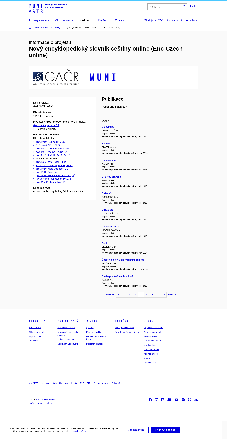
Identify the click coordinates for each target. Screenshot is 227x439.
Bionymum (108, 127)
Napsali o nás (35, 336)
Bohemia (107, 143)
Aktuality (37, 321)
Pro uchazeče (68, 321)
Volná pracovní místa (124, 327)
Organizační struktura (153, 327)
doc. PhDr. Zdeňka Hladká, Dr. (51, 152)
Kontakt (147, 358)
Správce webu (35, 403)
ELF (82, 383)
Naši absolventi (150, 336)
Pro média (33, 341)
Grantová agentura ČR (46, 125)
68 (163, 294)
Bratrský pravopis (111, 177)
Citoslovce (108, 210)
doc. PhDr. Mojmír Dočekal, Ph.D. (53, 148)
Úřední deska (150, 363)
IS (94, 383)
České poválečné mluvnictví (117, 276)
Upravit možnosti (81, 432)
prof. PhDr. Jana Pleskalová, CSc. (55, 175)
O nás (148, 321)
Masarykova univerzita (46, 399)
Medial (74, 383)
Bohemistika (109, 160)
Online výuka (117, 383)
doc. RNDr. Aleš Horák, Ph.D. (53, 155)
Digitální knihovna (60, 383)
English (194, 6)
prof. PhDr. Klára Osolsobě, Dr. (52, 169)
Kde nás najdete (151, 354)
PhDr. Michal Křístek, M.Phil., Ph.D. (54, 165)
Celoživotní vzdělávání (67, 344)
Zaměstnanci (174, 20)
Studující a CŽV (153, 20)
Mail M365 (33, 383)
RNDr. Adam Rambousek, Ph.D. (54, 179)
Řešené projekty (93, 332)
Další (172, 295)
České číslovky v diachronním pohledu (123, 260)
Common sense (110, 226)
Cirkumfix (107, 193)
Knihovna (45, 383)
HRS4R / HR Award (152, 341)
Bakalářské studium (66, 327)
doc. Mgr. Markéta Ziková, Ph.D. (52, 182)
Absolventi (192, 20)
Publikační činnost (94, 344)
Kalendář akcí (35, 327)
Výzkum (92, 321)
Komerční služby (151, 349)
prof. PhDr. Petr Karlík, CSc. (50, 142)
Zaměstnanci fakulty (153, 332)
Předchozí (108, 295)
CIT (88, 383)
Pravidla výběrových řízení (127, 332)
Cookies (48, 403)
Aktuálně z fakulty (37, 332)
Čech (104, 243)
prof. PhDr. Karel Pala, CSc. (52, 172)
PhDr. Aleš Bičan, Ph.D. (48, 145)
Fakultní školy (150, 345)
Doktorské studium (65, 339)
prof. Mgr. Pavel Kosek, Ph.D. (51, 162)
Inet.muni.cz (103, 383)
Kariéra (121, 321)
